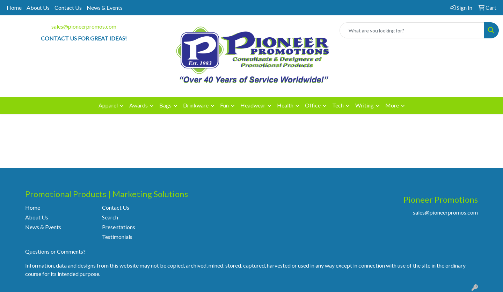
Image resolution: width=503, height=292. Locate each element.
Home (14, 7)
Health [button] (285, 105)
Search (110, 217)
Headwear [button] (252, 105)
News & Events (105, 7)
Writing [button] (364, 105)
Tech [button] (338, 105)
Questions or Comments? (55, 251)
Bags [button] (165, 105)
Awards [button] (138, 105)
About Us (38, 7)
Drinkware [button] (196, 105)
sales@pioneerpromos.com (83, 26)
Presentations (118, 227)
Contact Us (68, 7)
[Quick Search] (412, 30)
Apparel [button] (108, 105)
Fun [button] (224, 105)
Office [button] (313, 105)
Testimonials (117, 236)
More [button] (392, 105)
